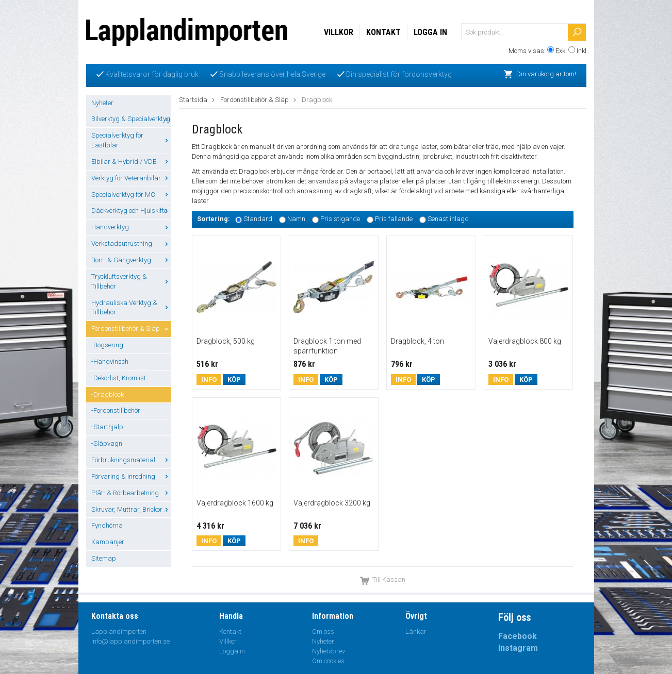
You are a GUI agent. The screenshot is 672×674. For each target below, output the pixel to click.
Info (209, 379)
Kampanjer (107, 542)
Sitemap (103, 558)
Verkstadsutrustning (131, 243)
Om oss (323, 631)
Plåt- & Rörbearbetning (131, 493)
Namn (296, 219)
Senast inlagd (448, 219)
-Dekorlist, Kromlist (118, 378)
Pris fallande (394, 219)
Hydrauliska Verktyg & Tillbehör (131, 307)
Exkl (561, 51)
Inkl (581, 51)
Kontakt (383, 32)
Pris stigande (340, 219)
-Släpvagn (106, 443)
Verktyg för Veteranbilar (131, 178)
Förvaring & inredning (131, 476)
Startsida (193, 100)
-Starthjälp (107, 427)
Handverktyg (131, 227)
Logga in (430, 32)
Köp (234, 379)
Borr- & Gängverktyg (131, 260)
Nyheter (102, 103)
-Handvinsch (109, 361)
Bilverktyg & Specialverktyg (131, 119)
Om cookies (328, 661)
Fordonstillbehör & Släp (131, 328)
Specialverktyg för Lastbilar (131, 140)
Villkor (338, 32)
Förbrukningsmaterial (131, 460)
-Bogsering (107, 345)
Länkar (416, 631)
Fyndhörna (107, 525)
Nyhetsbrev (328, 651)
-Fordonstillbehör (115, 410)
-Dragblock (107, 394)
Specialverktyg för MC (131, 194)
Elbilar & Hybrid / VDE (131, 161)
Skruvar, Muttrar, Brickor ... (131, 509)
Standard (257, 219)
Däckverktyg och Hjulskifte (131, 210)
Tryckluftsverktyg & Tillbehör (131, 281)
